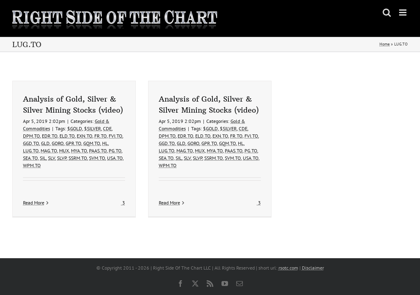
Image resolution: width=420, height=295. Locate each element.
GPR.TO (73, 143)
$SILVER (92, 128)
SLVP (61, 158)
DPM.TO (31, 136)
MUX (64, 151)
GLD (45, 143)
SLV (51, 158)
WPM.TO (32, 165)
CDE (107, 128)
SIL (43, 158)
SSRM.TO (77, 158)
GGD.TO (31, 143)
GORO (58, 143)
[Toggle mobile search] (387, 12)
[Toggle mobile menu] (403, 12)
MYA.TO (79, 151)
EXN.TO (84, 136)
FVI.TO (115, 136)
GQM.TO (91, 143)
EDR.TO (49, 136)
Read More (33, 203)
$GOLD (74, 128)
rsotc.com (288, 268)
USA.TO (115, 158)
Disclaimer (313, 268)
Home (384, 44)
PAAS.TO (98, 151)
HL (105, 143)
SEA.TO (30, 158)
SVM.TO (97, 158)
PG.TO (115, 151)
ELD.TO (67, 136)
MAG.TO (49, 151)
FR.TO (100, 136)
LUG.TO (31, 151)
